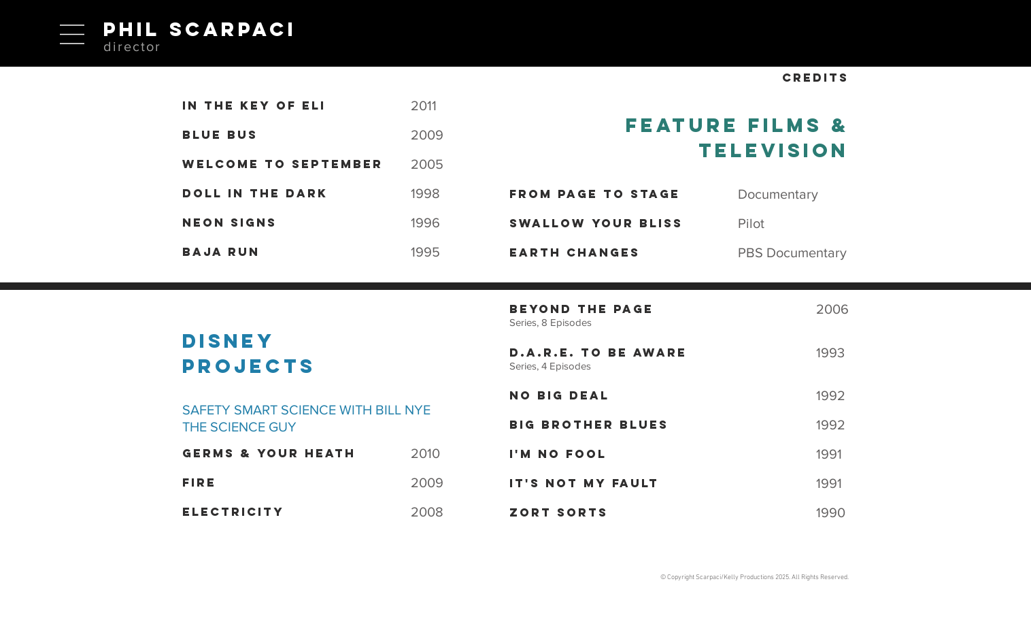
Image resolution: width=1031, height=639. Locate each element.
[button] (72, 34)
